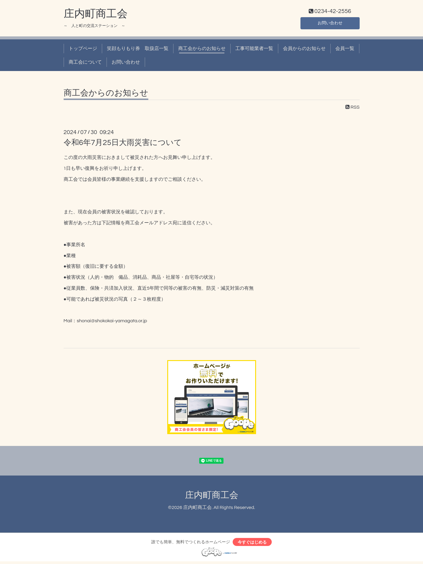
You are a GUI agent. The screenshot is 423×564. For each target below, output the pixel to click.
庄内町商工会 (96, 15)
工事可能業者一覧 (254, 49)
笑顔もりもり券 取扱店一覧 (137, 49)
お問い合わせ (330, 23)
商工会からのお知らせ (202, 49)
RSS (352, 108)
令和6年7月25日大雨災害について (123, 144)
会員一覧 (344, 49)
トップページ (83, 49)
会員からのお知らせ (304, 49)
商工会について (85, 63)
